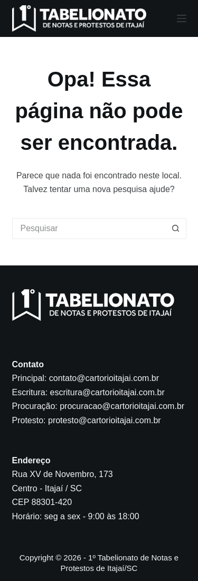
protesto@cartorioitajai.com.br (104, 420)
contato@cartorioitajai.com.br (104, 378)
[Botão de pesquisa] (175, 228)
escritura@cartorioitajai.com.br (107, 392)
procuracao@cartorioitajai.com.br (122, 406)
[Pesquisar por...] (88, 228)
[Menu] (181, 18)
